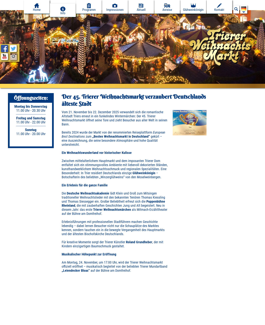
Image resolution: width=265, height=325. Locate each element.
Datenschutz (30, 321)
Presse (46, 321)
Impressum (10, 321)
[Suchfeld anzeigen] (236, 10)
